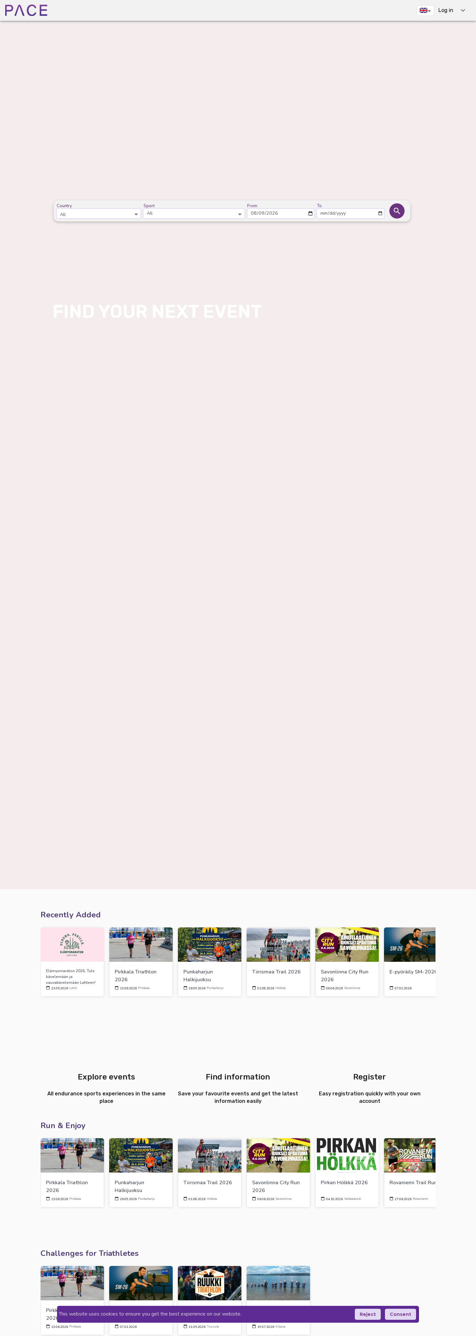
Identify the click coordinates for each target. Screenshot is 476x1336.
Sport (149, 206)
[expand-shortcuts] (463, 10)
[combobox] (98, 211)
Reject (368, 1314)
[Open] (136, 214)
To (319, 206)
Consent (400, 1314)
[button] (425, 10)
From (252, 206)
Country (64, 206)
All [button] (150, 213)
